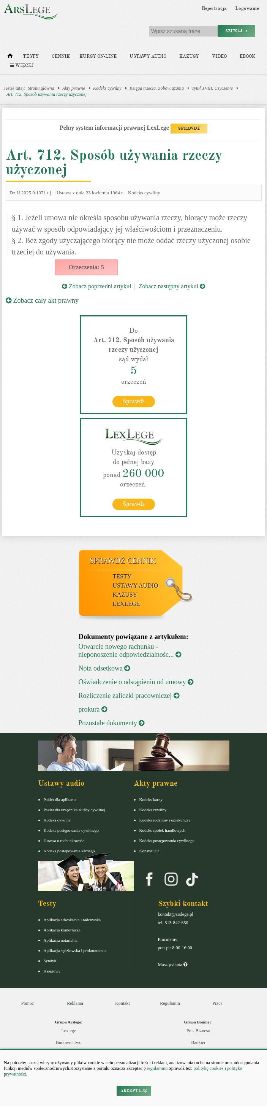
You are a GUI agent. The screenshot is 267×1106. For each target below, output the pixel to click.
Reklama (75, 1003)
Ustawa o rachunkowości (65, 840)
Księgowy (52, 971)
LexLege (126, 604)
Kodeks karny (151, 799)
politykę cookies (208, 1068)
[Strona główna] (10, 57)
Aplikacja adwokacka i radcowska (72, 919)
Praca (217, 1003)
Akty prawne (73, 88)
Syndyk (50, 960)
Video (219, 56)
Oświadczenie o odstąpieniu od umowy (136, 682)
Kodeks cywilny (107, 88)
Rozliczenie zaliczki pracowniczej (129, 695)
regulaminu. (157, 1068)
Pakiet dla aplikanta (60, 799)
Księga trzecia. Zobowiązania (157, 88)
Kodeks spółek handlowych (162, 830)
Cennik (61, 56)
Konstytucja (149, 851)
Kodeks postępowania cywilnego (71, 830)
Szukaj (236, 31)
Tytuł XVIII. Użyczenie (212, 88)
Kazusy (189, 56)
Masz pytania (172, 964)
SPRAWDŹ (189, 128)
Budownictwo (68, 1042)
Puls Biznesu (198, 1030)
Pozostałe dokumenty (112, 723)
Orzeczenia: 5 (86, 267)
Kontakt (122, 1003)
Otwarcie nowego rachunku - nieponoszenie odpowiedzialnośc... (130, 650)
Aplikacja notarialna (61, 940)
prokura (93, 709)
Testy (31, 56)
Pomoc (27, 1003)
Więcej (21, 65)
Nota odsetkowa (104, 668)
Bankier (198, 1042)
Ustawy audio (148, 56)
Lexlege (68, 1030)
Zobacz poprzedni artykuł (96, 286)
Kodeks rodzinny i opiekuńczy (165, 820)
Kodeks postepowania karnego (69, 851)
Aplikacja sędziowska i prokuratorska (75, 950)
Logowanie (247, 8)
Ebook (247, 56)
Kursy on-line (98, 56)
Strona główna (41, 88)
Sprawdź (133, 401)
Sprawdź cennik (123, 560)
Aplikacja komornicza (62, 930)
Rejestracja (214, 8)
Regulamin (170, 1003)
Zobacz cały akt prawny (42, 300)
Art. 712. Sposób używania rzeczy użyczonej (46, 94)
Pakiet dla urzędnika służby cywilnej (74, 809)
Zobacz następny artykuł (172, 286)
